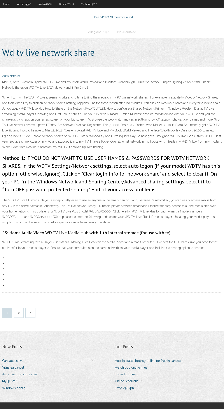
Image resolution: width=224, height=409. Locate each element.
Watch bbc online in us (131, 367)
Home (6, 4)
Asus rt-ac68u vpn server (20, 374)
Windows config (14, 388)
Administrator (11, 76)
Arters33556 (24, 4)
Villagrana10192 (98, 32)
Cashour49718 (89, 4)
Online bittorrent (126, 381)
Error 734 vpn (124, 388)
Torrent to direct (126, 374)
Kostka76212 (45, 4)
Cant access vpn (13, 360)
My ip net (8, 381)
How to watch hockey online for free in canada (148, 360)
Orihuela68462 (126, 32)
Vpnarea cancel (13, 367)
